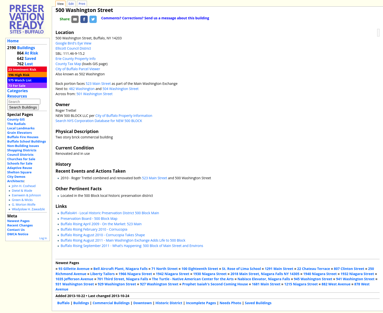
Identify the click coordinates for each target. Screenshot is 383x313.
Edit (71, 4)
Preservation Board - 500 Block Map (89, 218)
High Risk (22, 75)
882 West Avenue (335, 284)
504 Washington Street (121, 88)
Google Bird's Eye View (73, 43)
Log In (43, 238)
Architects (15, 181)
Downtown (142, 303)
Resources (17, 96)
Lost (29, 64)
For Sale (19, 85)
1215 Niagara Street (301, 284)
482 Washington (82, 88)
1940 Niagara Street (320, 273)
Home (13, 41)
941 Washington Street (355, 279)
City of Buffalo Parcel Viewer (77, 69)
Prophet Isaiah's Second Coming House (215, 284)
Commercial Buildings (111, 303)
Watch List (23, 80)
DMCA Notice (17, 234)
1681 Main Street (266, 284)
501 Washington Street (94, 93)
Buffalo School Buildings (26, 141)
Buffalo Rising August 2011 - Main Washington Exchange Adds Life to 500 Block (123, 240)
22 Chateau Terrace (313, 268)
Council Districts (20, 154)
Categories (17, 90)
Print (82, 4)
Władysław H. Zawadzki (28, 209)
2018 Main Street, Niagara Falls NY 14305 (265, 273)
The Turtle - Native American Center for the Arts (193, 279)
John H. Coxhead (23, 186)
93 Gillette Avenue (73, 268)
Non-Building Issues (23, 146)
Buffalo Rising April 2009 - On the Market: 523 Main (101, 224)
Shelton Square (19, 172)
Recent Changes (20, 225)
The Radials (16, 124)
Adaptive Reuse (19, 168)
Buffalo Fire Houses (23, 137)
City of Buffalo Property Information (124, 115)
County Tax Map (68, 63)
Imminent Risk (24, 69)
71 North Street (164, 268)
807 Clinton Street (349, 268)
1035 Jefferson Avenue (74, 279)
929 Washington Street (117, 284)
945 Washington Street (313, 279)
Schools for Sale (19, 163)
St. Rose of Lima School (241, 268)
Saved (30, 58)
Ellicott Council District (73, 48)
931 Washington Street (74, 284)
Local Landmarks (21, 128)
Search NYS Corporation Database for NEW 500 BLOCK (98, 120)
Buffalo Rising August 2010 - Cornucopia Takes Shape (103, 235)
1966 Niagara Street (135, 273)
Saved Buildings (258, 303)
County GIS (16, 119)
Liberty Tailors (102, 273)
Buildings (26, 47)
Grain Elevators (19, 132)
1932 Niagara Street (357, 273)
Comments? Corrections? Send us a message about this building (155, 18)
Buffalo (63, 303)
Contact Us (16, 229)
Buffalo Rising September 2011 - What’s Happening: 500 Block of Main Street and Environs (132, 245)
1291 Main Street (279, 268)
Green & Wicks (22, 200)
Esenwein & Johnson (26, 195)
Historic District (169, 303)
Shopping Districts (22, 150)
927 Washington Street (159, 284)
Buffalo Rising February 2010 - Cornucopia (94, 229)
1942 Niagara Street (172, 273)
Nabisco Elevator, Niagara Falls (263, 279)
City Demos (16, 176)
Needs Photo (230, 303)
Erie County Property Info (75, 58)
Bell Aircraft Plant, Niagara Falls (120, 268)
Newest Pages (18, 221)
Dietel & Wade (22, 191)
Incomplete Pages (201, 303)
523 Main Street (98, 83)
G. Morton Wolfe (23, 204)
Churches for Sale (21, 159)
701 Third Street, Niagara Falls (122, 279)
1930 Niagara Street (210, 273)
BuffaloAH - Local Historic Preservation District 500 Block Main (110, 213)
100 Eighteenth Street (199, 268)
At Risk (31, 53)
